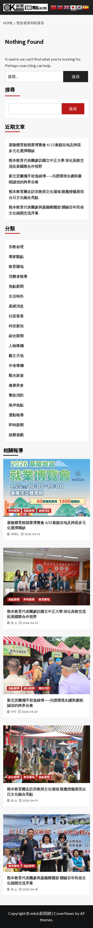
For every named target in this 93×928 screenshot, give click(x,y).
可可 (13, 711)
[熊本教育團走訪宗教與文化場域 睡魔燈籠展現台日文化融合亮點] (46, 754)
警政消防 (16, 395)
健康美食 (16, 385)
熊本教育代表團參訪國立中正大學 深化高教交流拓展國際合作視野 (46, 163)
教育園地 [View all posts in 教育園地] (44, 599)
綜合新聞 (16, 335)
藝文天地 (16, 355)
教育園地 (16, 266)
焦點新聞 (16, 286)
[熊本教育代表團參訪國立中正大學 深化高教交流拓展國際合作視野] (46, 576)
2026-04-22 (30, 623)
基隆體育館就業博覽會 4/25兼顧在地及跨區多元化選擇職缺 (45, 148)
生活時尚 (16, 296)
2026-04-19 (30, 800)
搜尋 (10, 90)
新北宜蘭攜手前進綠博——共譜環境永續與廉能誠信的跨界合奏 (45, 179)
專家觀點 (16, 256)
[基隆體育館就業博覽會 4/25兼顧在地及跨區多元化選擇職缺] (46, 488)
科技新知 (16, 326)
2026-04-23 (32, 534)
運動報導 (16, 415)
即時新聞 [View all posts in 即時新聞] (13, 510)
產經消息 (16, 306)
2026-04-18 (30, 889)
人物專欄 (16, 345)
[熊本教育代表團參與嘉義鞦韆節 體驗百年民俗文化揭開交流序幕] (46, 843)
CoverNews (64, 913)
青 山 (14, 622)
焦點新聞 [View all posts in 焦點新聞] (29, 510)
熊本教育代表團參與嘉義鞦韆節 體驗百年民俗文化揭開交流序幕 (46, 210)
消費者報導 (18, 276)
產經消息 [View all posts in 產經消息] (44, 510)
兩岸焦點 (16, 405)
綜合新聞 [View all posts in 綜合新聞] (29, 688)
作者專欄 (16, 365)
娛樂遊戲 (16, 434)
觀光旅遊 (16, 375)
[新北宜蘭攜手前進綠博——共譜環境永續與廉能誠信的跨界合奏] (46, 665)
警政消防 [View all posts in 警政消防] (44, 688)
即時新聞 (16, 425)
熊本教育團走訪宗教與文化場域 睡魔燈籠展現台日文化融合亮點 (46, 194)
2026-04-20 (30, 712)
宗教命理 (16, 246)
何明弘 (15, 534)
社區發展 (16, 316)
